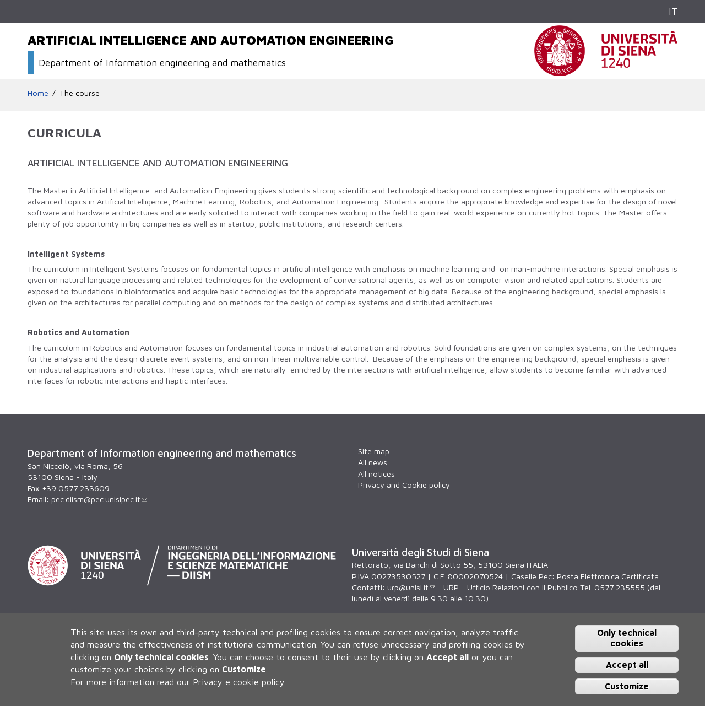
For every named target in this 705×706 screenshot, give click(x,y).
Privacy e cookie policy (239, 682)
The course (79, 93)
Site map (373, 451)
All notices (376, 473)
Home (38, 93)
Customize (627, 686)
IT (673, 11)
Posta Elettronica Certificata (608, 576)
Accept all (627, 665)
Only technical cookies (627, 638)
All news (372, 462)
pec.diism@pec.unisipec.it (99, 499)
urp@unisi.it (411, 587)
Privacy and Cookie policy (404, 484)
